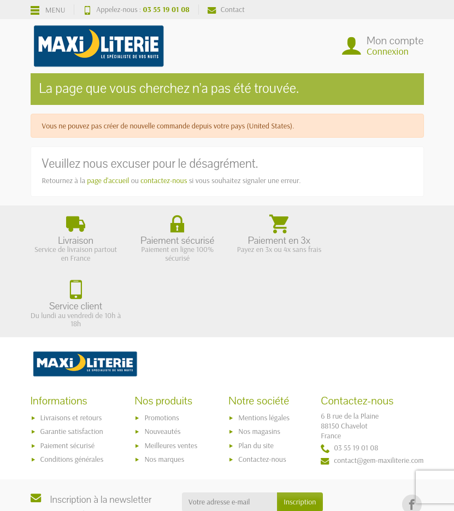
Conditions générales (72, 393)
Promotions (161, 352)
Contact (226, 9)
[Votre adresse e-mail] (229, 436)
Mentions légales (264, 352)
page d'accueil (108, 180)
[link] (411, 438)
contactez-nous (163, 180)
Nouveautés (162, 366)
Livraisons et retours (71, 352)
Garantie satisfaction (71, 366)
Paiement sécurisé (67, 379)
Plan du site (256, 379)
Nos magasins (259, 366)
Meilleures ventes (170, 379)
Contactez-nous (262, 393)
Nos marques (164, 393)
